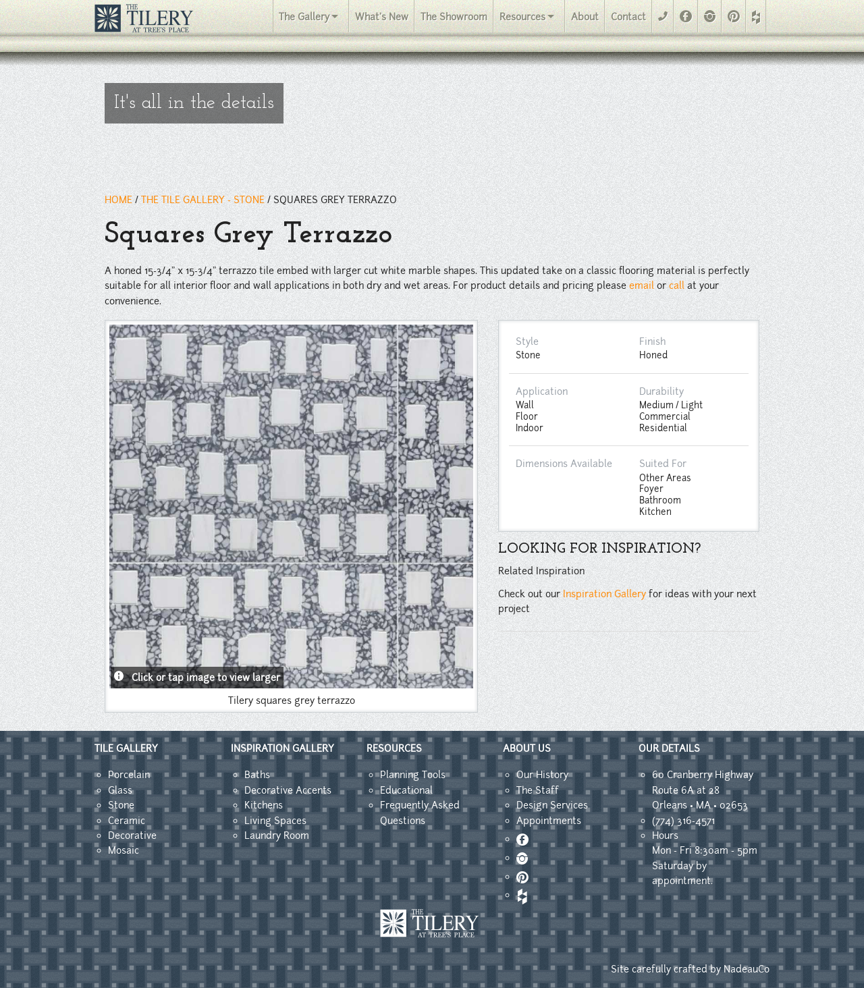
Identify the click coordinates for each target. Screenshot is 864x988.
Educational (406, 790)
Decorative (132, 835)
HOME (118, 200)
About (585, 17)
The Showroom (454, 17)
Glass (120, 790)
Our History (542, 775)
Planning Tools (413, 775)
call (676, 285)
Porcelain (129, 775)
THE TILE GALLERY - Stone (203, 200)
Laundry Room (276, 835)
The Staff (537, 790)
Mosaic (123, 850)
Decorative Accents (287, 790)
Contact (628, 17)
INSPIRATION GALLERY (282, 748)
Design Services (552, 805)
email (641, 285)
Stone (121, 805)
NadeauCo (747, 969)
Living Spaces (275, 821)
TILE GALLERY (126, 748)
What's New (381, 17)
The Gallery (304, 17)
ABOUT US (527, 748)
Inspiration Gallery (604, 594)
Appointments (548, 821)
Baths (257, 775)
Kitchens (263, 805)
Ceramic (126, 821)
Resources (522, 17)
